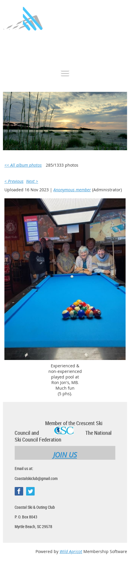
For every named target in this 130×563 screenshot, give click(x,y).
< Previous (13, 181)
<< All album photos (23, 165)
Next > (32, 181)
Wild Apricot (71, 551)
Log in (121, 48)
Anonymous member (72, 189)
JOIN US (65, 454)
